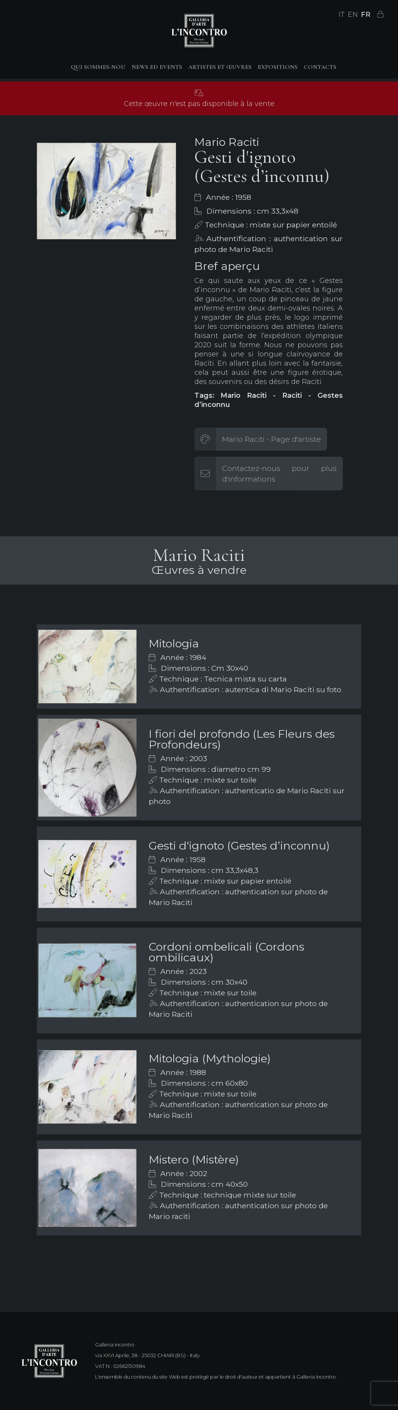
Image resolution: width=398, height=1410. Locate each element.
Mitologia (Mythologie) (210, 1058)
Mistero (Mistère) (194, 1159)
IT (342, 14)
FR (365, 14)
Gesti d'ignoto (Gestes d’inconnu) (239, 845)
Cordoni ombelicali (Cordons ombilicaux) (226, 952)
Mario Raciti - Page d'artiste (271, 439)
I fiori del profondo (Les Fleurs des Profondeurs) (242, 739)
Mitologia (174, 643)
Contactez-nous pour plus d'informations (279, 474)
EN (353, 14)
